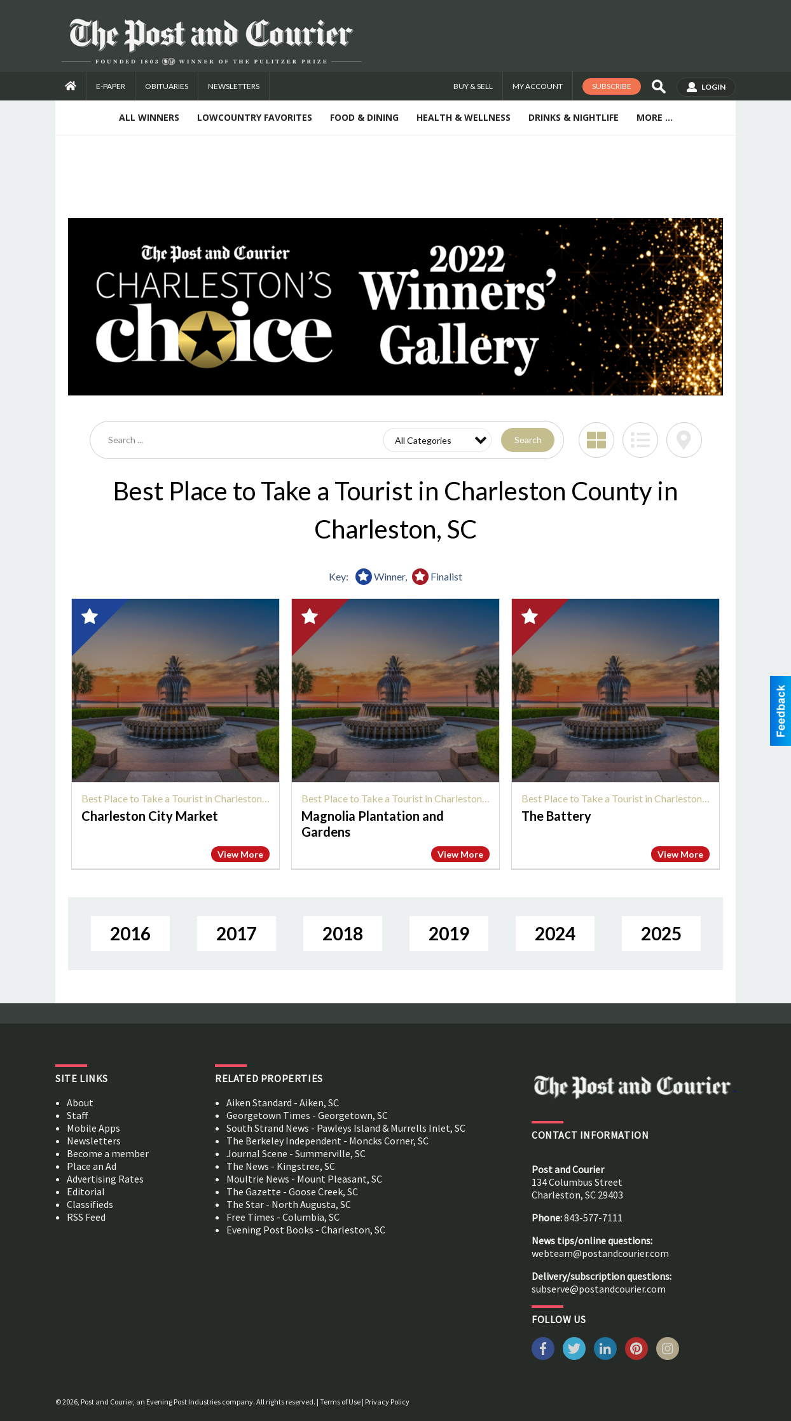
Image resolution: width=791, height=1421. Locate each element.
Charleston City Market (149, 815)
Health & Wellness (463, 117)
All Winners (149, 117)
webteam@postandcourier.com (600, 1253)
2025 (661, 933)
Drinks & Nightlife (573, 117)
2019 (449, 933)
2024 (555, 933)
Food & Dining (364, 117)
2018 (342, 933)
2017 (236, 933)
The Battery (556, 815)
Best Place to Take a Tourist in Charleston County (188, 798)
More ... (654, 117)
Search (528, 439)
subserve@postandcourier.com (599, 1288)
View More (240, 854)
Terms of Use (340, 1401)
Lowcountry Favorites (254, 117)
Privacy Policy (387, 1401)
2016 (130, 933)
